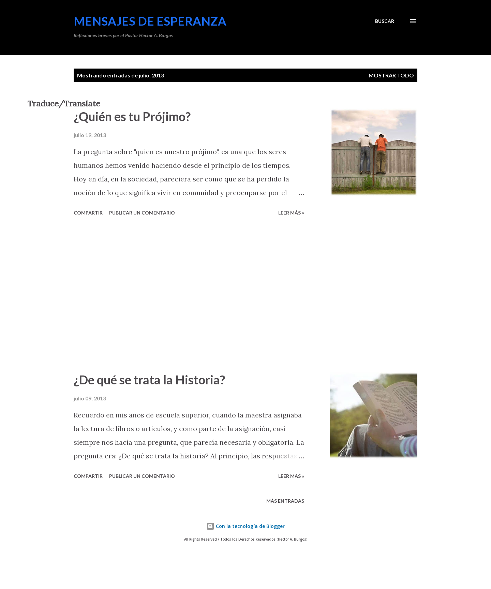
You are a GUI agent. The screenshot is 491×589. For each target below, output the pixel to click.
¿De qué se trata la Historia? (149, 379)
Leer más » (291, 213)
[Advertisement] (189, 295)
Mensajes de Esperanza (150, 21)
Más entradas (285, 501)
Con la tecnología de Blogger (245, 526)
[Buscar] (384, 21)
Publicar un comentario (142, 213)
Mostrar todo (391, 75)
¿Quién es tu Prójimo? (132, 116)
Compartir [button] (88, 213)
